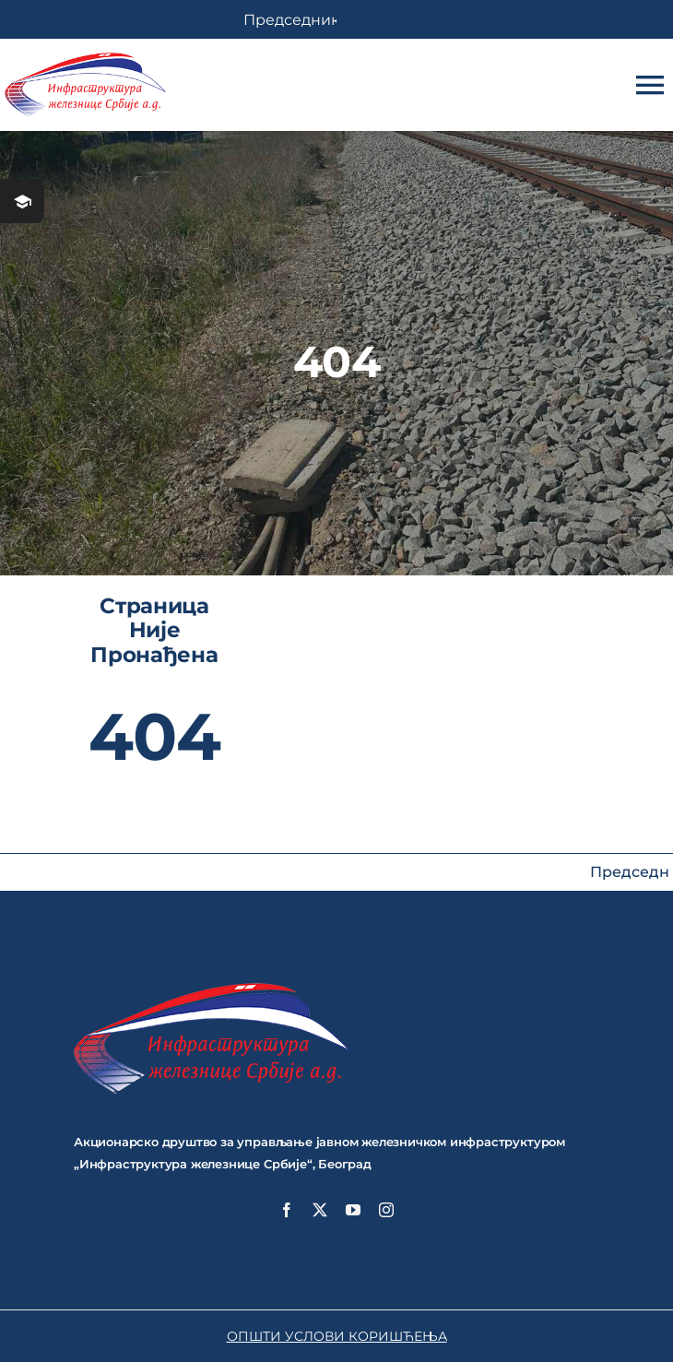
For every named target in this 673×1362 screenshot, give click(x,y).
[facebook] (286, 1209)
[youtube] (353, 1209)
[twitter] (320, 1209)
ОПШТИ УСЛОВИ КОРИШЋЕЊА (337, 1336)
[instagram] (386, 1209)
